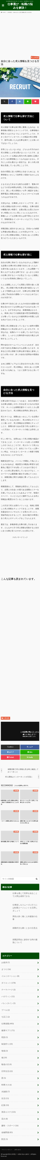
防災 (4, 1139)
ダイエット (8, 983)
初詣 (4, 1037)
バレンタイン (8, 1003)
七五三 (5, 1017)
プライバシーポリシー (7, 1149)
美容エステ (8, 1112)
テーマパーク (8, 989)
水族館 (5, 1091)
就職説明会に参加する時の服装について (19, 943)
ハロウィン (8, 996)
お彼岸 (5, 962)
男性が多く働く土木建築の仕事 (19, 920)
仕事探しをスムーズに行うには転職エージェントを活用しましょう (19, 908)
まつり (6, 969)
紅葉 (5, 1105)
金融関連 (7, 1132)
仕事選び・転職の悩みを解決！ (20, 5)
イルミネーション (10, 976)
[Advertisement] (20, 34)
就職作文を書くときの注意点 (19, 932)
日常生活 (7, 1071)
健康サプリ (8, 1030)
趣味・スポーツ (9, 1125)
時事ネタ (6, 1085)
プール (5, 1010)
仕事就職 (6, 718)
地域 (4, 1051)
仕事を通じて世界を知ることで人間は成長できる (19, 897)
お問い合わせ (17, 1149)
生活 (5, 1098)
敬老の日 (6, 1064)
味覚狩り (7, 1044)
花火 (4, 1119)
